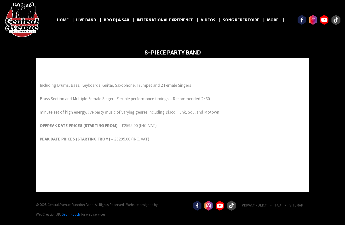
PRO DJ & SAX (116, 20)
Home (63, 20)
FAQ (278, 205)
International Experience (165, 20)
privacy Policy (254, 205)
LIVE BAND (86, 20)
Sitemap (296, 205)
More (273, 20)
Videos (208, 20)
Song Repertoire (241, 20)
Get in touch (71, 214)
